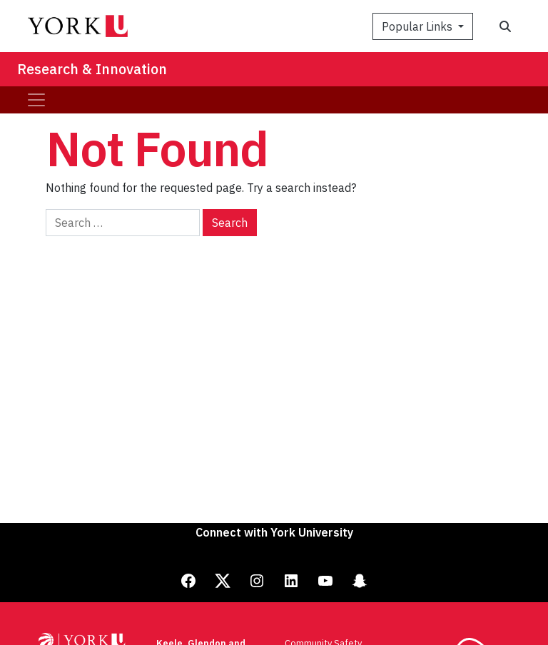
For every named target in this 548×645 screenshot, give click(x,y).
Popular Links (418, 26)
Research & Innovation (92, 68)
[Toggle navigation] (36, 99)
